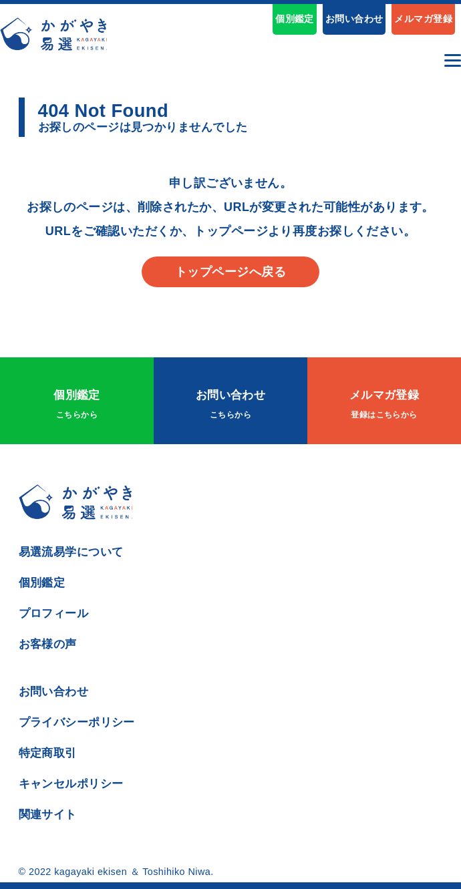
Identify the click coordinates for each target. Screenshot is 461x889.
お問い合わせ (354, 18)
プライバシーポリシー (77, 722)
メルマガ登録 (423, 18)
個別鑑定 (294, 18)
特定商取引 (48, 752)
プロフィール (54, 613)
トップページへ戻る (230, 272)
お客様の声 (48, 644)
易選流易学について (71, 551)
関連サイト (48, 814)
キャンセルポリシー (71, 783)
